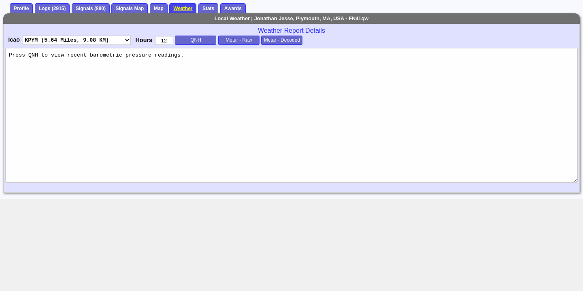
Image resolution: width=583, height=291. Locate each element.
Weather (182, 8)
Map (159, 8)
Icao (14, 39)
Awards (233, 8)
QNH (195, 40)
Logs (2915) (52, 8)
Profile (21, 8)
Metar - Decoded (282, 40)
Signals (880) (91, 8)
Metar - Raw (239, 40)
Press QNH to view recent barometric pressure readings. (291, 115)
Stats (208, 8)
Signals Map (129, 8)
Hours (143, 40)
